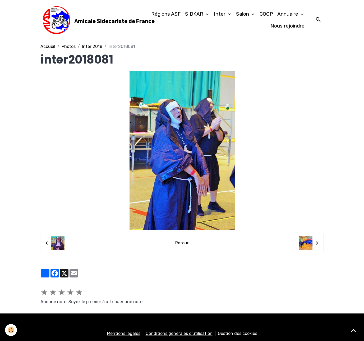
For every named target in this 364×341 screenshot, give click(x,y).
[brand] (89, 20)
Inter (220, 14)
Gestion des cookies (237, 333)
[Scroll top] (353, 330)
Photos (69, 46)
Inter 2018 (92, 46)
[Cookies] (11, 330)
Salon (243, 14)
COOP (266, 14)
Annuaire (288, 14)
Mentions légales (123, 333)
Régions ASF (166, 14)
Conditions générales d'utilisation (179, 333)
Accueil (47, 46)
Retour (182, 242)
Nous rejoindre (287, 26)
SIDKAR (195, 14)
